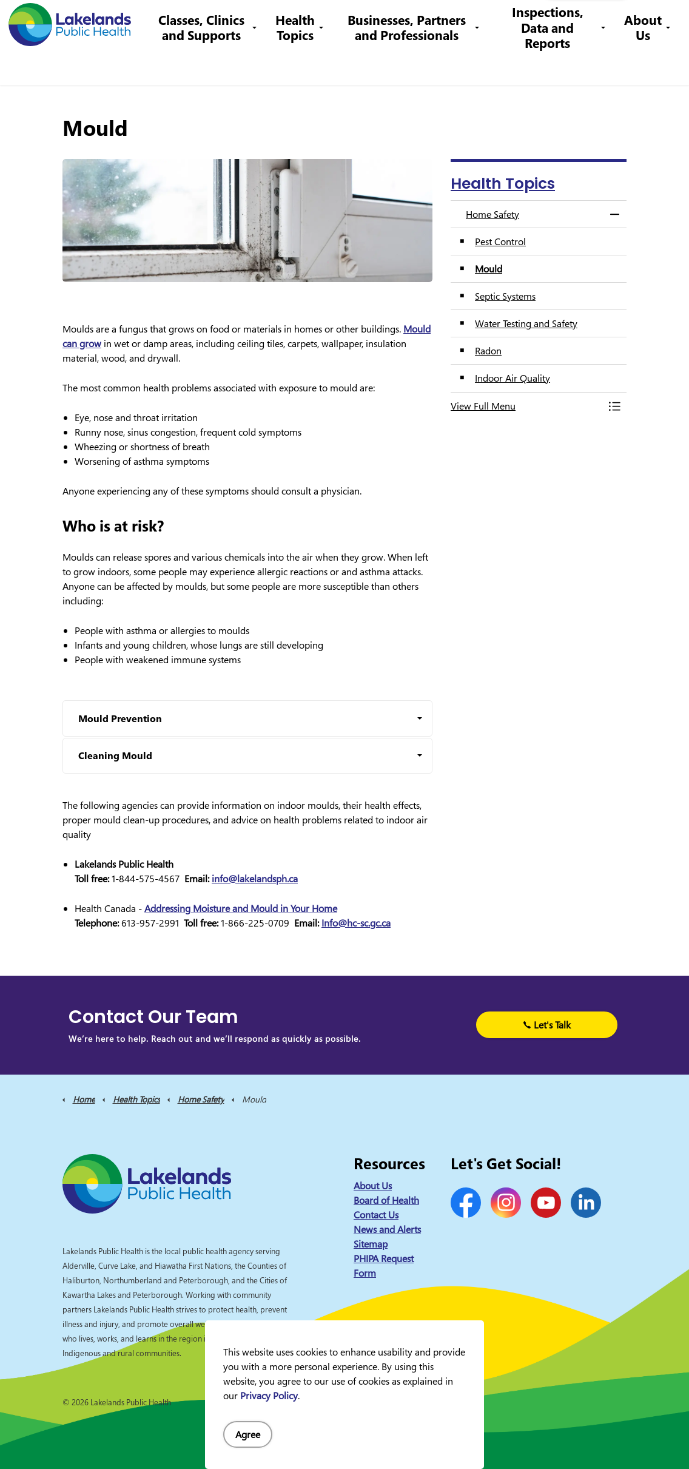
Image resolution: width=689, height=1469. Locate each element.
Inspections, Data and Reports (550, 63)
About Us (643, 63)
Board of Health (386, 1200)
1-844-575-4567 (382, 21)
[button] (526, 406)
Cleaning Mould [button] (115, 755)
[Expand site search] (662, 21)
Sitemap (371, 1244)
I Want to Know (586, 21)
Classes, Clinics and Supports (214, 63)
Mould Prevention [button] (120, 718)
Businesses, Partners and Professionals (414, 63)
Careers (318, 21)
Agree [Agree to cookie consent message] (247, 1434)
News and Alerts (387, 1229)
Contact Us (270, 21)
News (226, 21)
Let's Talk (546, 1025)
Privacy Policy (269, 1395)
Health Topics (305, 63)
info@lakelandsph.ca (478, 21)
